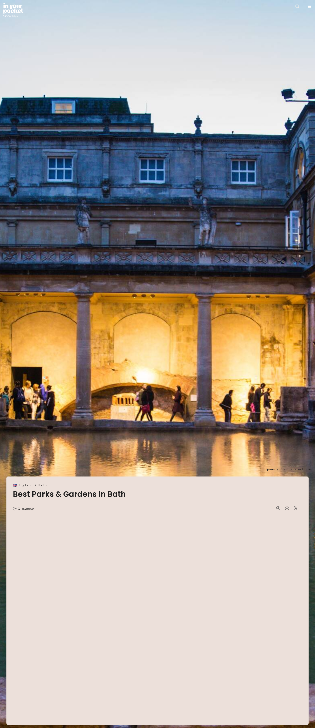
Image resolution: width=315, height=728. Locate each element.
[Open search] (297, 6)
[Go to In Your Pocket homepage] (13, 10)
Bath (43, 485)
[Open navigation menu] (309, 6)
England (25, 485)
